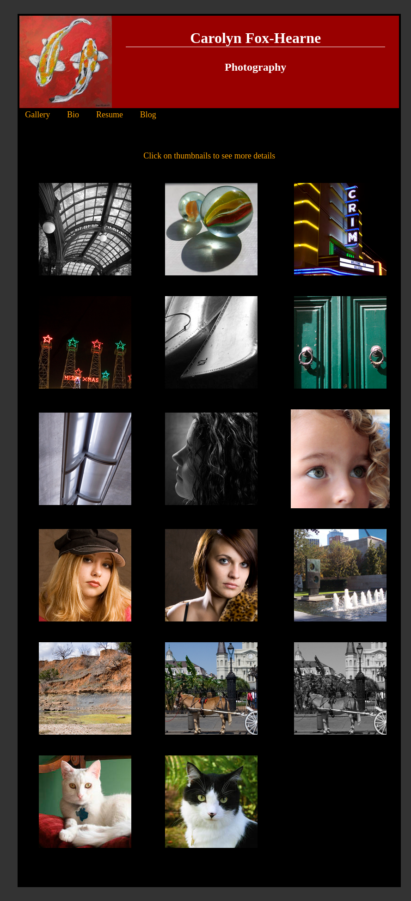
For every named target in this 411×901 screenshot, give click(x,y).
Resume (109, 114)
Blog (148, 114)
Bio (73, 114)
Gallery (37, 114)
